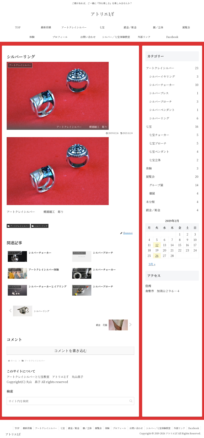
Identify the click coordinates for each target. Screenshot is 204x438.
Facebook (193, 428)
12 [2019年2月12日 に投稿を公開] (156, 245)
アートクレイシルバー (18, 226)
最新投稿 (27, 428)
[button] (131, 401)
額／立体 (87, 428)
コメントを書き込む (70, 351)
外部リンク (179, 428)
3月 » (152, 264)
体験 (107, 428)
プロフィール (119, 428)
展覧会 (98, 428)
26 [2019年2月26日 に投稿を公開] (156, 256)
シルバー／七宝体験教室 (158, 428)
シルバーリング (39, 226)
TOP (17, 428)
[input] (70, 401)
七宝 (62, 428)
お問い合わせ (136, 428)
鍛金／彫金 (73, 428)
